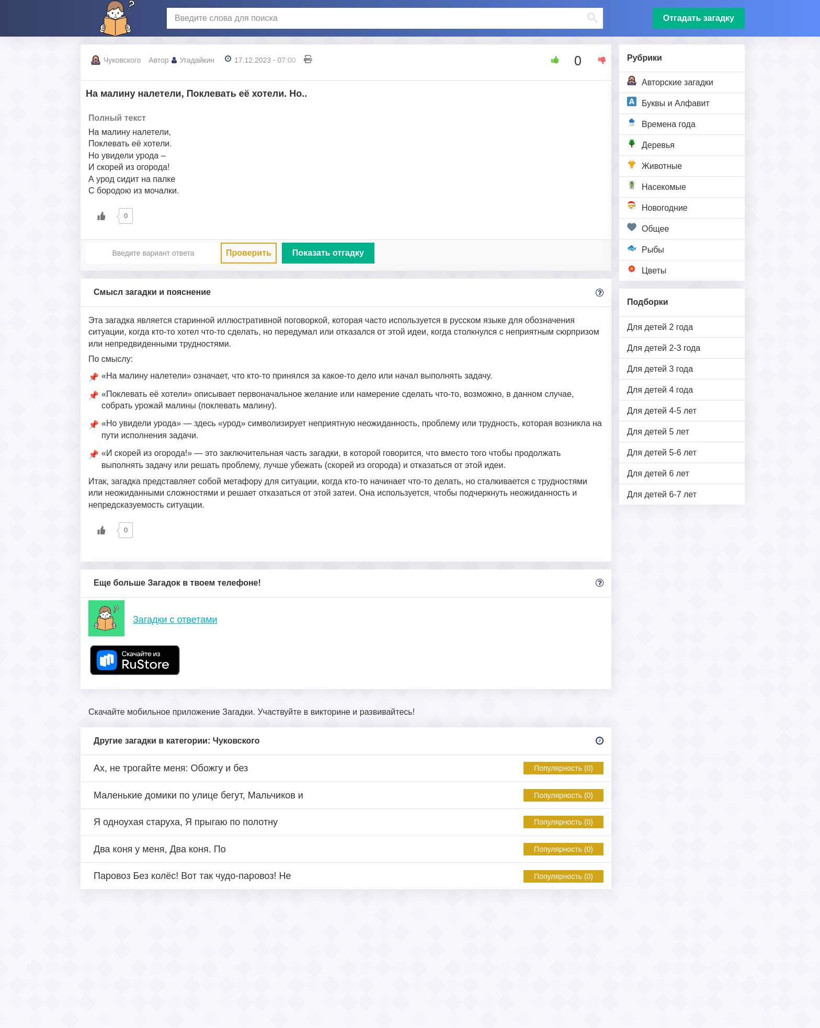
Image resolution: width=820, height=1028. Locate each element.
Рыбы (645, 248)
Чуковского (122, 60)
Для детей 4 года (660, 389)
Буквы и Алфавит (668, 102)
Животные (654, 164)
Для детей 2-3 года (663, 348)
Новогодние (657, 206)
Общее (648, 227)
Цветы (646, 269)
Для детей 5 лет (658, 431)
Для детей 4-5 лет (662, 410)
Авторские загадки (670, 81)
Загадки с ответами (175, 619)
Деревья (651, 144)
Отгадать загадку (698, 18)
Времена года (661, 123)
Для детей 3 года (660, 368)
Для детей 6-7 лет (662, 494)
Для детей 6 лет (658, 473)
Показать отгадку (328, 252)
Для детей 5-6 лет (662, 452)
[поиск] (383, 18)
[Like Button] (551, 60)
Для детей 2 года (660, 327)
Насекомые (656, 185)
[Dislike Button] (598, 60)
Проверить (248, 252)
